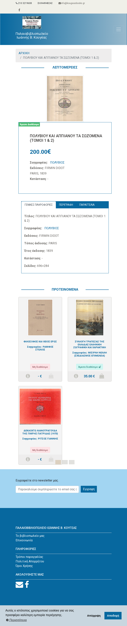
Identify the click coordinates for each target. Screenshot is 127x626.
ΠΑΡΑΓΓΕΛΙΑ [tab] (87, 204)
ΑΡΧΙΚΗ (24, 53)
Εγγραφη (89, 489)
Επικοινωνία (24, 540)
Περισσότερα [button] (16, 620)
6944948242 (45, 3)
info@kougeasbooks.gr (72, 3)
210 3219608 (24, 3)
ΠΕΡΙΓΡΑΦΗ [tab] (66, 204)
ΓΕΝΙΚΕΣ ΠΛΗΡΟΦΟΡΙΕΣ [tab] (39, 204)
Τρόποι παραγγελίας (29, 557)
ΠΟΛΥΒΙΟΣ (57, 162)
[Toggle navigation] (118, 29)
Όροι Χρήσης (24, 566)
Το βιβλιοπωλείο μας (30, 536)
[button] (25, 383)
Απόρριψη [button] (94, 615)
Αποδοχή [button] (113, 615)
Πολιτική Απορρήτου (30, 561)
